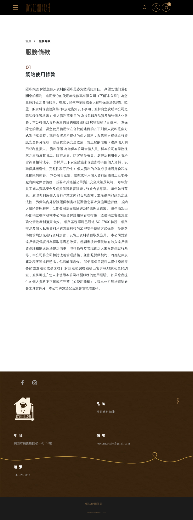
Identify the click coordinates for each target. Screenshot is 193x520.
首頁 (28, 52)
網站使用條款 (94, 504)
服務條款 (44, 52)
